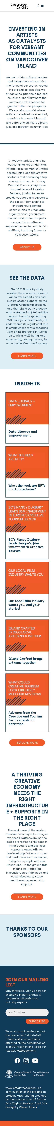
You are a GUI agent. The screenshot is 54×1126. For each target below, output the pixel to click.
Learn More (27, 356)
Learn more (27, 896)
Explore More (27, 742)
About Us (27, 247)
